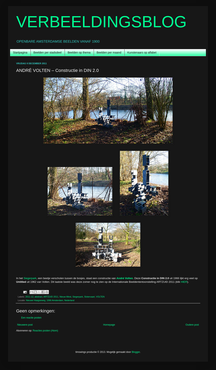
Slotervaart (89, 296)
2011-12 (29, 296)
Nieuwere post (25, 324)
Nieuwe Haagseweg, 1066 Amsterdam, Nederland (50, 300)
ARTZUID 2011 (50, 296)
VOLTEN (100, 296)
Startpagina (20, 52)
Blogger (136, 352)
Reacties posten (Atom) (45, 330)
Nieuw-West (65, 296)
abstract (38, 296)
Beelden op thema (79, 52)
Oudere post (192, 324)
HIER (184, 281)
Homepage (109, 324)
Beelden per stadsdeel (48, 52)
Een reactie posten (31, 317)
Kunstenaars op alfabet (141, 52)
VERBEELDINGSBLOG (101, 22)
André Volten (124, 278)
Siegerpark (30, 278)
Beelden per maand (109, 52)
